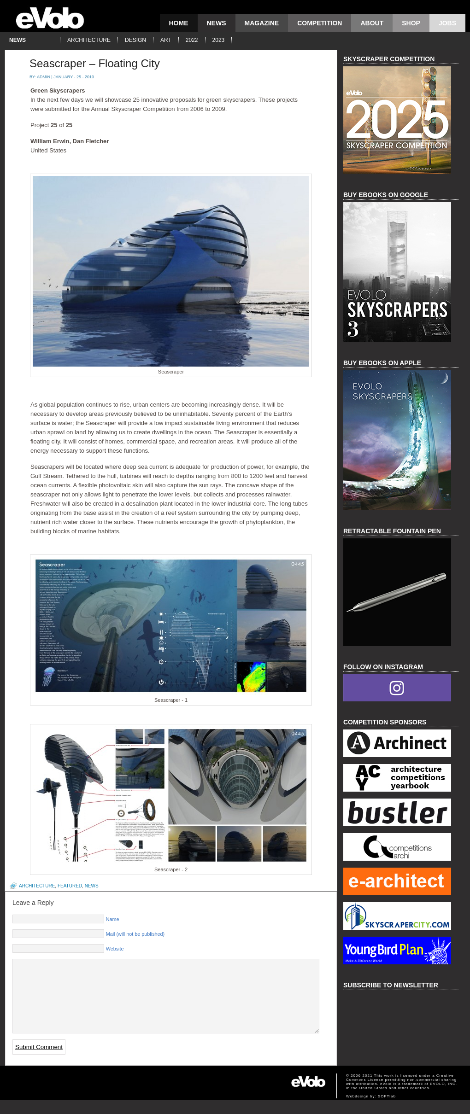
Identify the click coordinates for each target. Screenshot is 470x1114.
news (216, 23)
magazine (262, 23)
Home (178, 23)
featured (70, 885)
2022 (192, 40)
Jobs (447, 23)
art (165, 40)
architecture (89, 40)
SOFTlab (387, 1110)
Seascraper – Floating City (94, 63)
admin (43, 77)
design (135, 40)
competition (319, 23)
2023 (218, 40)
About (371, 23)
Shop (411, 23)
